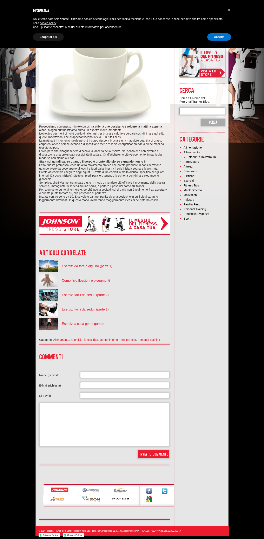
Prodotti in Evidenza (196, 214)
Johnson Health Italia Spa (78, 531)
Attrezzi (188, 166)
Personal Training (149, 339)
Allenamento (61, 339)
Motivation (190, 195)
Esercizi (76, 339)
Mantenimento (109, 339)
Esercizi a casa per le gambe (83, 324)
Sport (187, 218)
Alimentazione (193, 147)
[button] (229, 10)
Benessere (190, 171)
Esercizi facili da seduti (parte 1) (85, 309)
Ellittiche (189, 176)
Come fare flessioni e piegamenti (86, 280)
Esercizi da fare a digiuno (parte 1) (87, 266)
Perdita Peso (127, 339)
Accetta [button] (219, 37)
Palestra (189, 199)
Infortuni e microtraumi (202, 157)
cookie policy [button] (48, 23)
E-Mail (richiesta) (50, 385)
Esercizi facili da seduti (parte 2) (85, 295)
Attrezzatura (191, 161)
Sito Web (45, 395)
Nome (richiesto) (49, 375)
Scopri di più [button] (48, 37)
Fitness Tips (90, 339)
